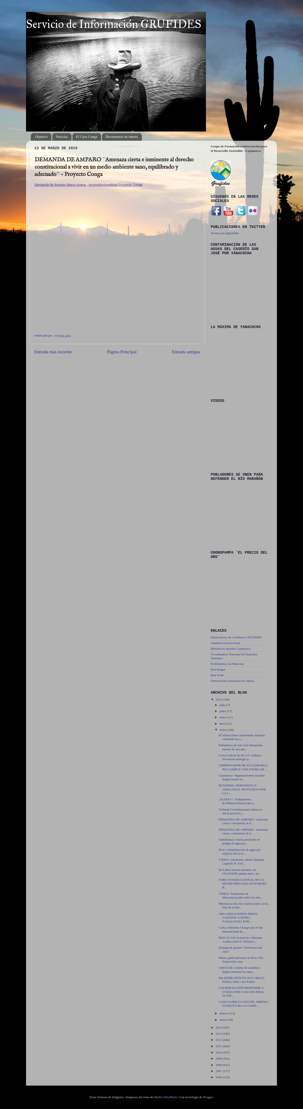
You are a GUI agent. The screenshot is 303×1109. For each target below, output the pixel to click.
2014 (219, 1027)
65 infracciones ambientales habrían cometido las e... (242, 737)
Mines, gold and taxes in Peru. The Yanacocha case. (241, 959)
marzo (223, 730)
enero (223, 1019)
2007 (219, 1071)
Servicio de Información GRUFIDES (113, 24)
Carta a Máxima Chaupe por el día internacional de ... (241, 929)
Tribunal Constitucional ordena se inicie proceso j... (240, 811)
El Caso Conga (86, 137)
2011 (219, 1046)
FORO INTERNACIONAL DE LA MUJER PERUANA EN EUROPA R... (243, 883)
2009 (219, 1058)
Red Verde (217, 675)
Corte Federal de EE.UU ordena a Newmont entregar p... (240, 757)
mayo (223, 717)
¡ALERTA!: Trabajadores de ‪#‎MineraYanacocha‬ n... (237, 801)
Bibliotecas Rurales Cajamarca (230, 648)
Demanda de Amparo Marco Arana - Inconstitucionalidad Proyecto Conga (88, 185)
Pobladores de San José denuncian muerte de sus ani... (241, 747)
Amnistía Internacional (225, 643)
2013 (219, 1033)
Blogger (208, 1097)
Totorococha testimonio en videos (232, 681)
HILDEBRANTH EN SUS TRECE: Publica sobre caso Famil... (242, 979)
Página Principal (121, 351)
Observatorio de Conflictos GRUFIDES (236, 637)
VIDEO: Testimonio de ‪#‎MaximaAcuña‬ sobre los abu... (241, 895)
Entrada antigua (186, 351)
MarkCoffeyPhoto (165, 1097)
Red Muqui (218, 669)
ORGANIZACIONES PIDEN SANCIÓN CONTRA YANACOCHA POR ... (238, 917)
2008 (219, 1065)
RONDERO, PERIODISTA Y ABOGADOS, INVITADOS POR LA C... (242, 789)
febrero (224, 1013)
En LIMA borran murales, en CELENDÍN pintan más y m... (240, 871)
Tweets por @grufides (225, 233)
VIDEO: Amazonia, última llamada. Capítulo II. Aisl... (242, 861)
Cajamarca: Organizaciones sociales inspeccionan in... (242, 777)
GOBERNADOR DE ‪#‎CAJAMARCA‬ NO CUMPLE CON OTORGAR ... (243, 767)
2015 (219, 699)
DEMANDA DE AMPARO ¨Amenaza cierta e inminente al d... (243, 821)
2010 (219, 1052)
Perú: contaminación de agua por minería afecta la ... (240, 851)
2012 (219, 1040)
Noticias (62, 137)
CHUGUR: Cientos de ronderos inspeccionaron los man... (239, 969)
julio (222, 705)
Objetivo (41, 137)
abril (222, 723)
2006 (219, 1077)
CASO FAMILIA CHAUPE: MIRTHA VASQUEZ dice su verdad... (243, 1003)
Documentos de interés (122, 137)
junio (223, 711)
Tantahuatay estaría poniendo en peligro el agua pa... (239, 841)
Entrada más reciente (53, 351)
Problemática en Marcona (227, 664)
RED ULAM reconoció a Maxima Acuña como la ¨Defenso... (240, 939)
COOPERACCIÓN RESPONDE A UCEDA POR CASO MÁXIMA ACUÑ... (241, 991)
